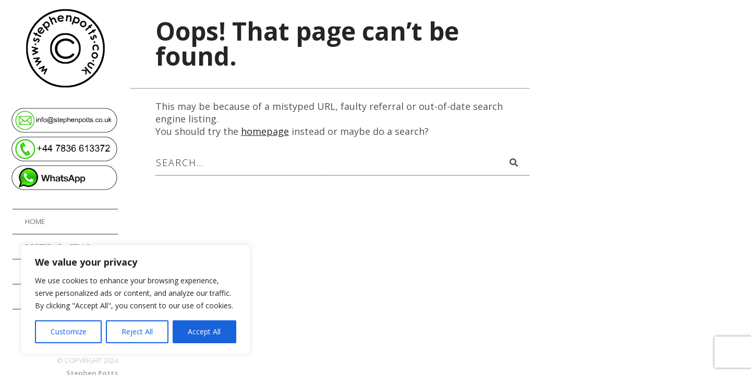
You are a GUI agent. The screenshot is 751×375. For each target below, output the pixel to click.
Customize (69, 331)
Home (35, 221)
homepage (265, 131)
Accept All (204, 331)
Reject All (137, 331)
